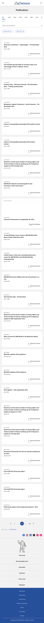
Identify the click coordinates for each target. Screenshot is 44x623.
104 (22, 523)
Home (5, 529)
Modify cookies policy (22, 603)
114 (30, 523)
